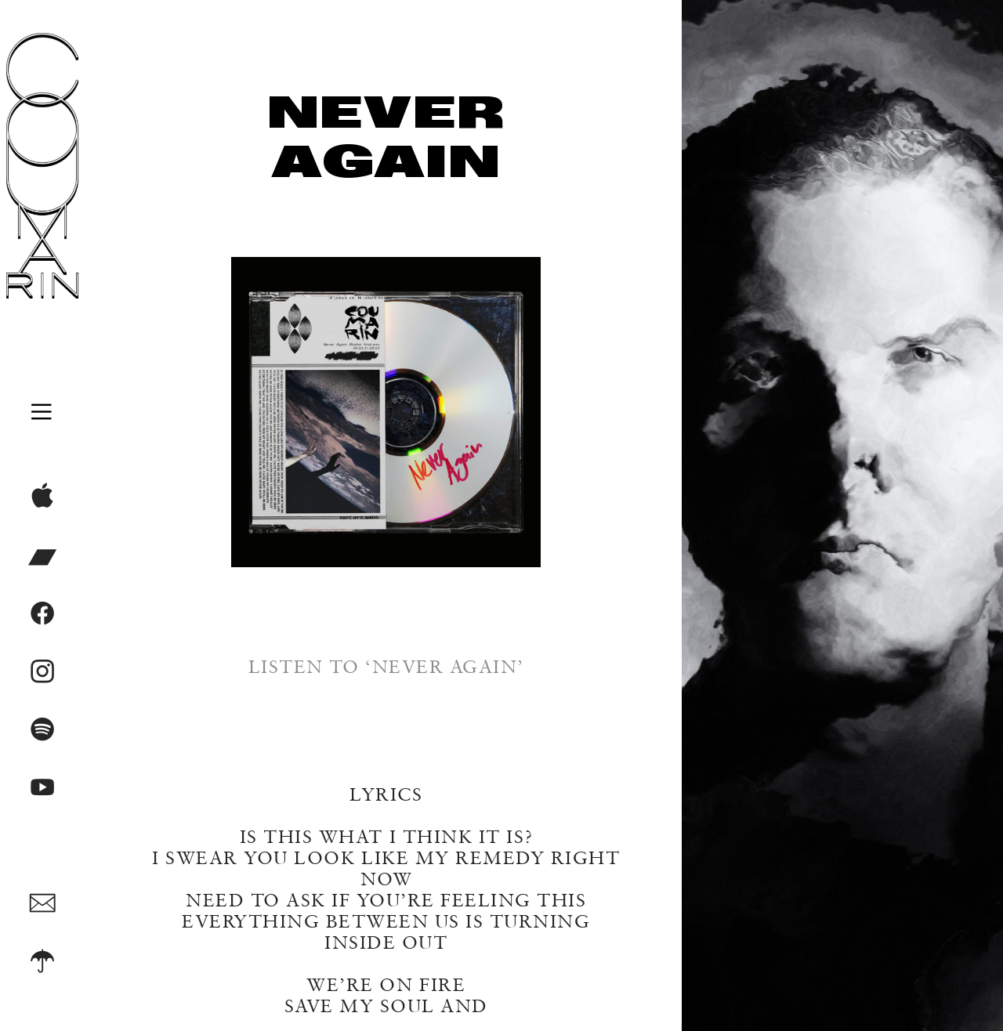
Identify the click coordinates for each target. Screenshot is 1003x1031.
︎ (42, 556)
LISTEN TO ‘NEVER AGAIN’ (386, 666)
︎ (42, 788)
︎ (42, 904)
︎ (42, 411)
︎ (42, 672)
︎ (42, 498)
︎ (42, 614)
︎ (42, 962)
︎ (42, 730)
